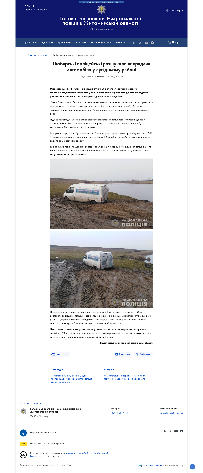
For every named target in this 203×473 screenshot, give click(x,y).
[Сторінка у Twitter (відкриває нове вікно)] (140, 42)
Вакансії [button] (120, 42)
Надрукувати (62, 354)
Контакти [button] (81, 42)
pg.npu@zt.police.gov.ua (171, 413)
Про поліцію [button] (30, 42)
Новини (44, 55)
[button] (31, 403)
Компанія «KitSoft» (153, 466)
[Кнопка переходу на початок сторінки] (192, 466)
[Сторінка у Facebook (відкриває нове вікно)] (134, 42)
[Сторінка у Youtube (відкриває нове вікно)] (146, 42)
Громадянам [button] (64, 42)
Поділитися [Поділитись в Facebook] (124, 354)
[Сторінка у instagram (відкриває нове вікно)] (152, 42)
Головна (32, 55)
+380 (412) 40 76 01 (120, 413)
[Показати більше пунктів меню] (130, 42)
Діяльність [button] (47, 42)
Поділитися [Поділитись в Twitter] (145, 354)
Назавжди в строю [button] (101, 42)
